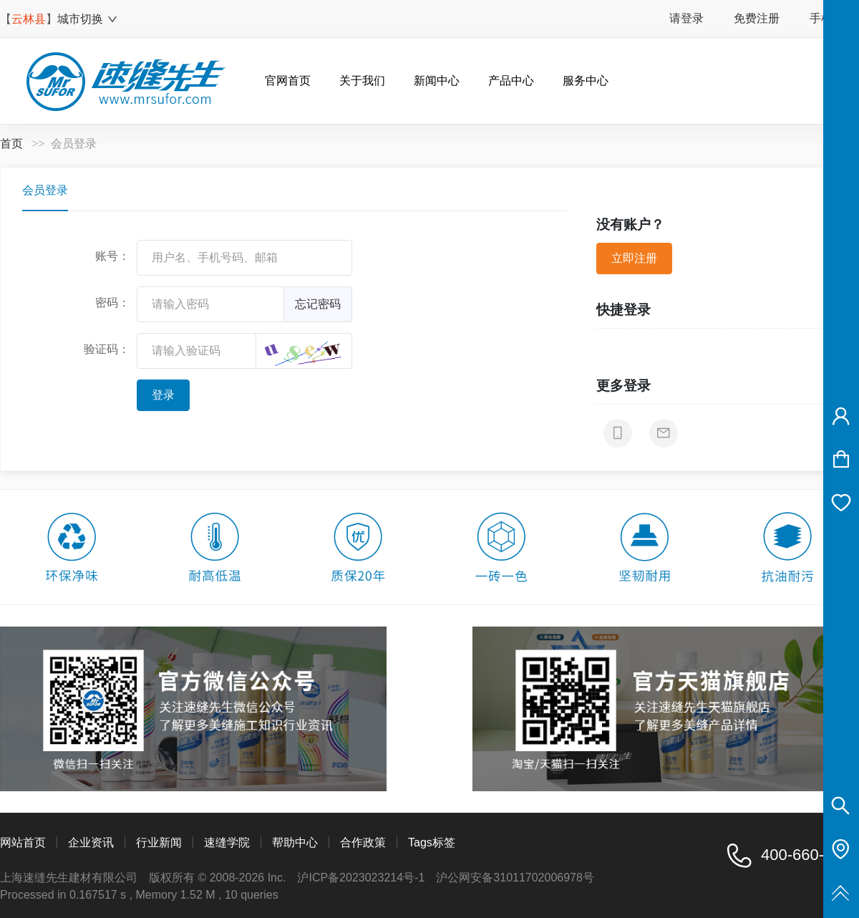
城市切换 (87, 19)
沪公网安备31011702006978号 (515, 877)
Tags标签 (431, 842)
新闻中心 (437, 80)
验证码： (107, 349)
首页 (11, 143)
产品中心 (511, 80)
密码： (112, 302)
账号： (112, 256)
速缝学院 (227, 842)
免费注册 (757, 18)
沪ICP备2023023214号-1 (360, 877)
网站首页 (23, 842)
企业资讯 (91, 842)
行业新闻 (159, 842)
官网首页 (288, 80)
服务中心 (585, 80)
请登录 (686, 18)
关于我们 (362, 80)
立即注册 (634, 258)
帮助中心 (295, 842)
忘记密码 (318, 304)
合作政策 (363, 842)
